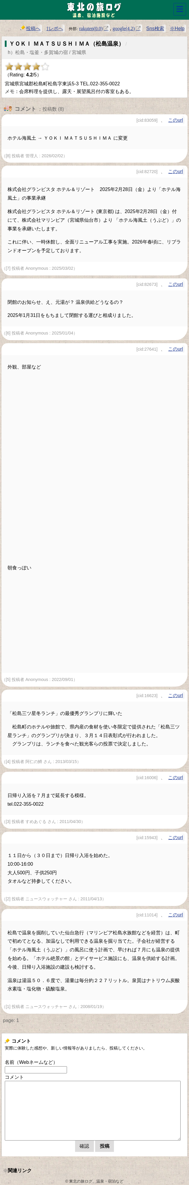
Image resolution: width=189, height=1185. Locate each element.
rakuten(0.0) (91, 28)
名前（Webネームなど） (31, 1062)
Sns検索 (155, 28)
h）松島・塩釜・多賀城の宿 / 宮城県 (47, 52)
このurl (175, 120)
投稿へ (30, 28)
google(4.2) (123, 28)
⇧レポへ (54, 28)
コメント (14, 1077)
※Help (177, 28)
